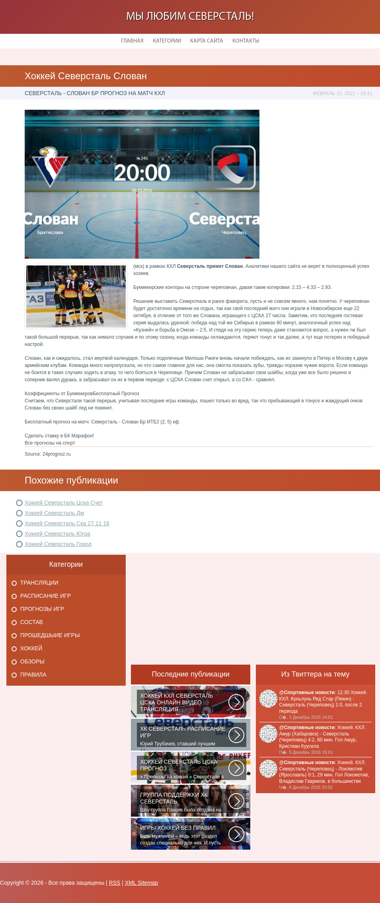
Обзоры (32, 661)
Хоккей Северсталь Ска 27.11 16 (67, 523)
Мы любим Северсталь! (190, 17)
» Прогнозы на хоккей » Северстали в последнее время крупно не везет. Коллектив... (184, 769)
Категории (167, 41)
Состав (31, 622)
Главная (132, 41)
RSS (115, 883)
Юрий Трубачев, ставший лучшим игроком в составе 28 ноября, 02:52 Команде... (184, 736)
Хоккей (31, 648)
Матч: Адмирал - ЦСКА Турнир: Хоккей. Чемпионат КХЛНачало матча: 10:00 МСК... (184, 703)
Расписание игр (45, 596)
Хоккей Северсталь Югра (57, 533)
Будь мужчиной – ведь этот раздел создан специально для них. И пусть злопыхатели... (184, 835)
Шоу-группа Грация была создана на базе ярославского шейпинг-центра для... (184, 802)
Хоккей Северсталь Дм (54, 513)
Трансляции (39, 582)
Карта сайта (206, 41)
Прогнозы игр (42, 609)
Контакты (245, 41)
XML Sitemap (141, 883)
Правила (33, 674)
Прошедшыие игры (50, 635)
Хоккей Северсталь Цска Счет (64, 502)
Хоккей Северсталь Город (58, 544)
